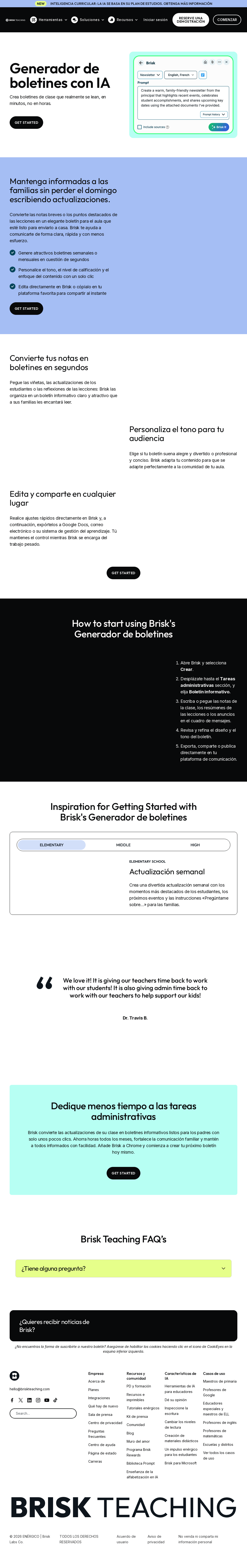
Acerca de (96, 1381)
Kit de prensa (137, 1416)
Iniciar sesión (156, 20)
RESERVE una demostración (191, 20)
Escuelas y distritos (218, 1444)
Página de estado (102, 1453)
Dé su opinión (176, 1400)
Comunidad (136, 1425)
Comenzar (227, 20)
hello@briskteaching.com (30, 1389)
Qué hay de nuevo (103, 1406)
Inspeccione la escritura (176, 1410)
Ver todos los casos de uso (219, 1455)
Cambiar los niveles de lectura (180, 1424)
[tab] (52, 845)
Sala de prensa (100, 1414)
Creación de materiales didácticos (181, 1438)
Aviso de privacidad (156, 1539)
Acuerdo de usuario (126, 1539)
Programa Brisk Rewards (139, 1452)
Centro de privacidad (105, 1423)
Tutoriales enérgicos (143, 1408)
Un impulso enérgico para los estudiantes (181, 1452)
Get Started (26, 122)
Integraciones (99, 1398)
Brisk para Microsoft (181, 1463)
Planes (93, 1390)
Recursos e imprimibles (136, 1397)
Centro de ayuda (101, 1445)
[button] (48, 19)
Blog (130, 1433)
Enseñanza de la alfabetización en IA (142, 1474)
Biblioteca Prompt (141, 1463)
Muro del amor (138, 1441)
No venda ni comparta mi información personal (198, 1539)
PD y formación (139, 1386)
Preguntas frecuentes (97, 1434)
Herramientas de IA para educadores (180, 1388)
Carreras (95, 1461)
